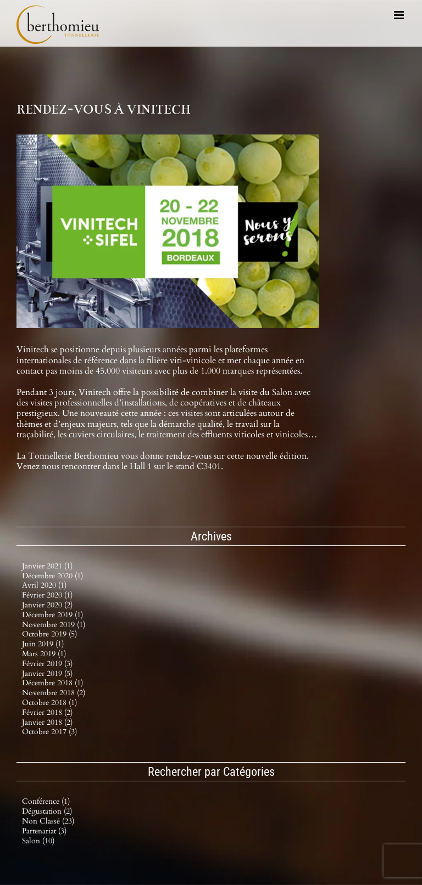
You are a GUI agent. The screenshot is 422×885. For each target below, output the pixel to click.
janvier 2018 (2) (47, 722)
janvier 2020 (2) (47, 605)
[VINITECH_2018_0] (167, 231)
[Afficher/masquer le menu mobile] (400, 15)
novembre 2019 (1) (53, 624)
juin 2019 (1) (43, 644)
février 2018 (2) (47, 712)
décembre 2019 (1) (52, 615)
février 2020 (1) (47, 595)
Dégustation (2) (47, 811)
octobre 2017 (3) (49, 731)
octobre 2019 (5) (49, 634)
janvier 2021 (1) (47, 566)
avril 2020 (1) (44, 585)
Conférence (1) (46, 802)
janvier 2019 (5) (47, 673)
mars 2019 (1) (44, 654)
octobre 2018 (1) (49, 702)
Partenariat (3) (44, 831)
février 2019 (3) (47, 663)
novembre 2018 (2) (53, 692)
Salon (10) (38, 841)
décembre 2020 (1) (52, 576)
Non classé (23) (48, 821)
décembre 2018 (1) (52, 683)
